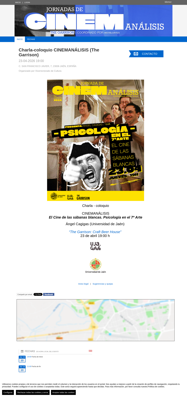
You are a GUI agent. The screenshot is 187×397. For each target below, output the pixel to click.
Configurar (7, 392)
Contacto (149, 53)
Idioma (168, 2)
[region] (93, 388)
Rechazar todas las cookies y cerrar (32, 392)
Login (27, 2)
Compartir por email (24, 294)
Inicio (18, 2)
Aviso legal (83, 284)
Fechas (31, 39)
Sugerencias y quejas (103, 284)
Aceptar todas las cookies (63, 392)
